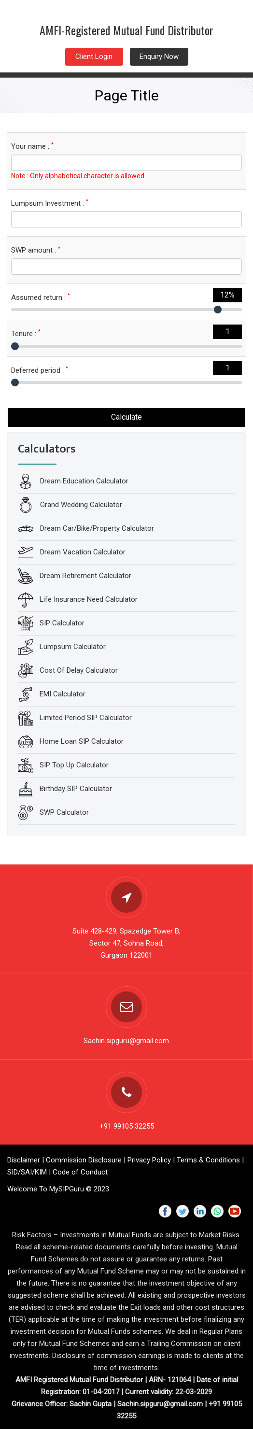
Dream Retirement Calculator (85, 575)
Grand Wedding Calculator (80, 504)
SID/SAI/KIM (27, 1172)
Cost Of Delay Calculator (79, 670)
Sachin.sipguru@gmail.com (126, 1040)
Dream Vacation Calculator (82, 552)
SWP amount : (35, 250)
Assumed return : (40, 297)
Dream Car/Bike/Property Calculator (96, 528)
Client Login (93, 56)
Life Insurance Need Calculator (89, 599)
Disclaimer (23, 1160)
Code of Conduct (80, 1172)
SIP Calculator (62, 623)
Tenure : (26, 333)
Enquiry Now (159, 56)
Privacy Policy (149, 1160)
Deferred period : (39, 370)
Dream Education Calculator (83, 481)
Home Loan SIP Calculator (82, 741)
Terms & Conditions (208, 1160)
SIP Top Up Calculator (74, 765)
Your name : (32, 146)
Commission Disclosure (84, 1160)
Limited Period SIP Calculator (86, 717)
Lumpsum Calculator (73, 646)
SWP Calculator (64, 812)
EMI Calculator (62, 694)
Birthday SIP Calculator (76, 788)
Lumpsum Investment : (49, 203)
